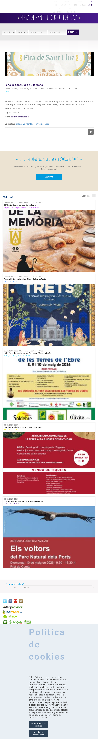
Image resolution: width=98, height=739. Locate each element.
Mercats (8, 429)
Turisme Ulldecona (20, 116)
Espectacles (20, 207)
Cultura (7, 281)
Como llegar (70, 10)
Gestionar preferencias (38, 733)
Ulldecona (20, 123)
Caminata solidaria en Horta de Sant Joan (23, 427)
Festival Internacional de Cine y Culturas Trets (25, 279)
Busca (71, 32)
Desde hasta (23, 203)
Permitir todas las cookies (38, 724)
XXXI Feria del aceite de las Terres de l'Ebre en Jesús (27, 353)
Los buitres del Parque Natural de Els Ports (23, 501)
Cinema (15, 281)
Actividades (66, 3)
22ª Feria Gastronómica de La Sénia (20, 205)
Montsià (29, 123)
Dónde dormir (79, 3)
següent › (93, 195)
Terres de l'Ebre (42, 123)
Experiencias (57, 10)
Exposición (9, 207)
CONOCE (55, 3)
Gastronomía (33, 207)
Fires (6, 355)
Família (7, 503)
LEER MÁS (49, 177)
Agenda (91, 3)
